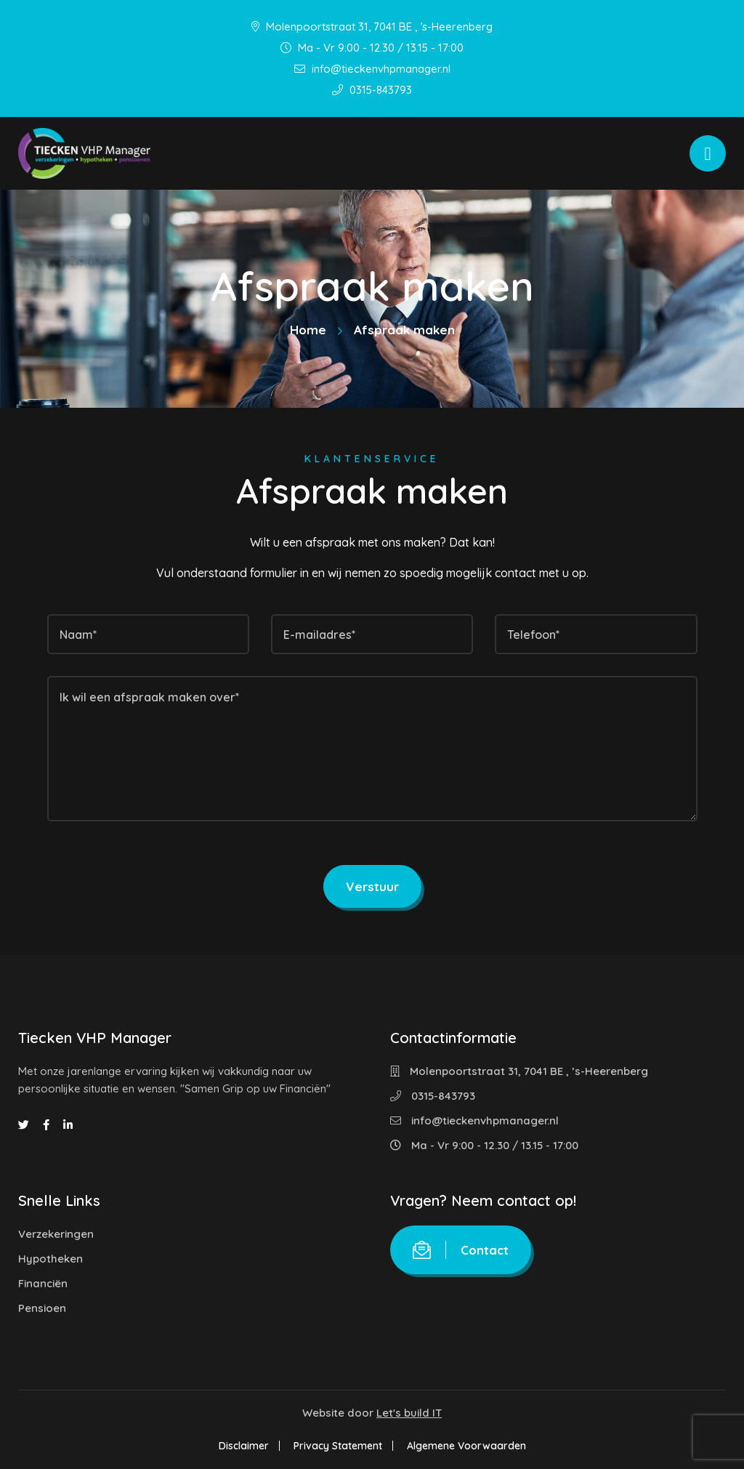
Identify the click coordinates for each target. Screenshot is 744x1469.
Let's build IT (409, 1413)
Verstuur (372, 886)
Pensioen (42, 1308)
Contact (461, 1250)
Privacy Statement (338, 1445)
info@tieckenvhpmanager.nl (372, 69)
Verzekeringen (56, 1234)
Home (308, 329)
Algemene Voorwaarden (466, 1445)
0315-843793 (372, 90)
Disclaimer (244, 1445)
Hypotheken (50, 1258)
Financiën (43, 1283)
